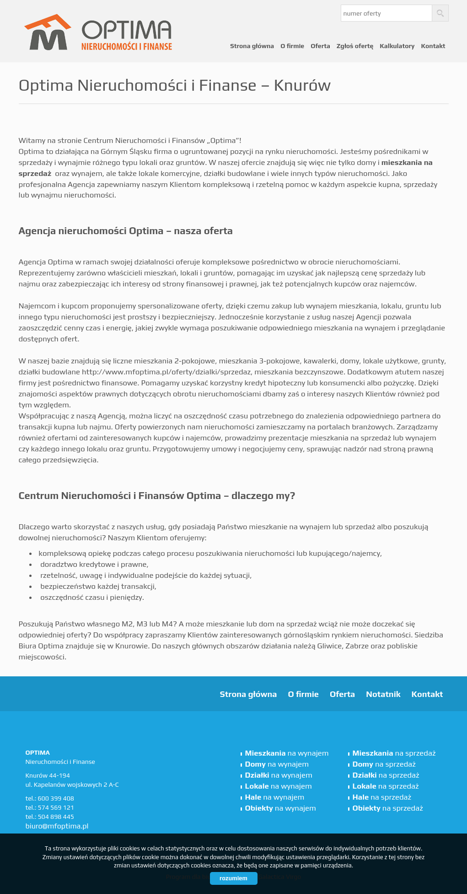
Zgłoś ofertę (355, 45)
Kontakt (433, 45)
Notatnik (383, 694)
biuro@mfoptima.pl (57, 826)
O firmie (292, 45)
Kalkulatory (397, 45)
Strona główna (252, 45)
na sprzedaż (394, 752)
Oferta (320, 45)
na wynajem (287, 752)
